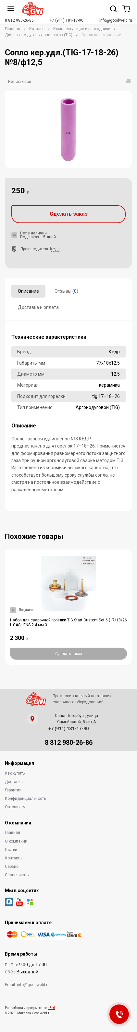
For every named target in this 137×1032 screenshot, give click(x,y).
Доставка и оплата (38, 307)
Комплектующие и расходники (81, 29)
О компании (16, 841)
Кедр (54, 249)
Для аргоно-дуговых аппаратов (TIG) (38, 35)
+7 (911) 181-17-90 (66, 20)
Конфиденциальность (25, 798)
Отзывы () (66, 291)
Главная (12, 29)
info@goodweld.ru (115, 20)
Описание (28, 291)
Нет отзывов (19, 81)
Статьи (11, 849)
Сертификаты (17, 875)
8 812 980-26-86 (19, 20)
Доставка (14, 781)
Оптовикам (15, 807)
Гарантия (13, 790)
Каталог (36, 29)
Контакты (13, 858)
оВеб (51, 1008)
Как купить (15, 773)
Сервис (12, 866)
